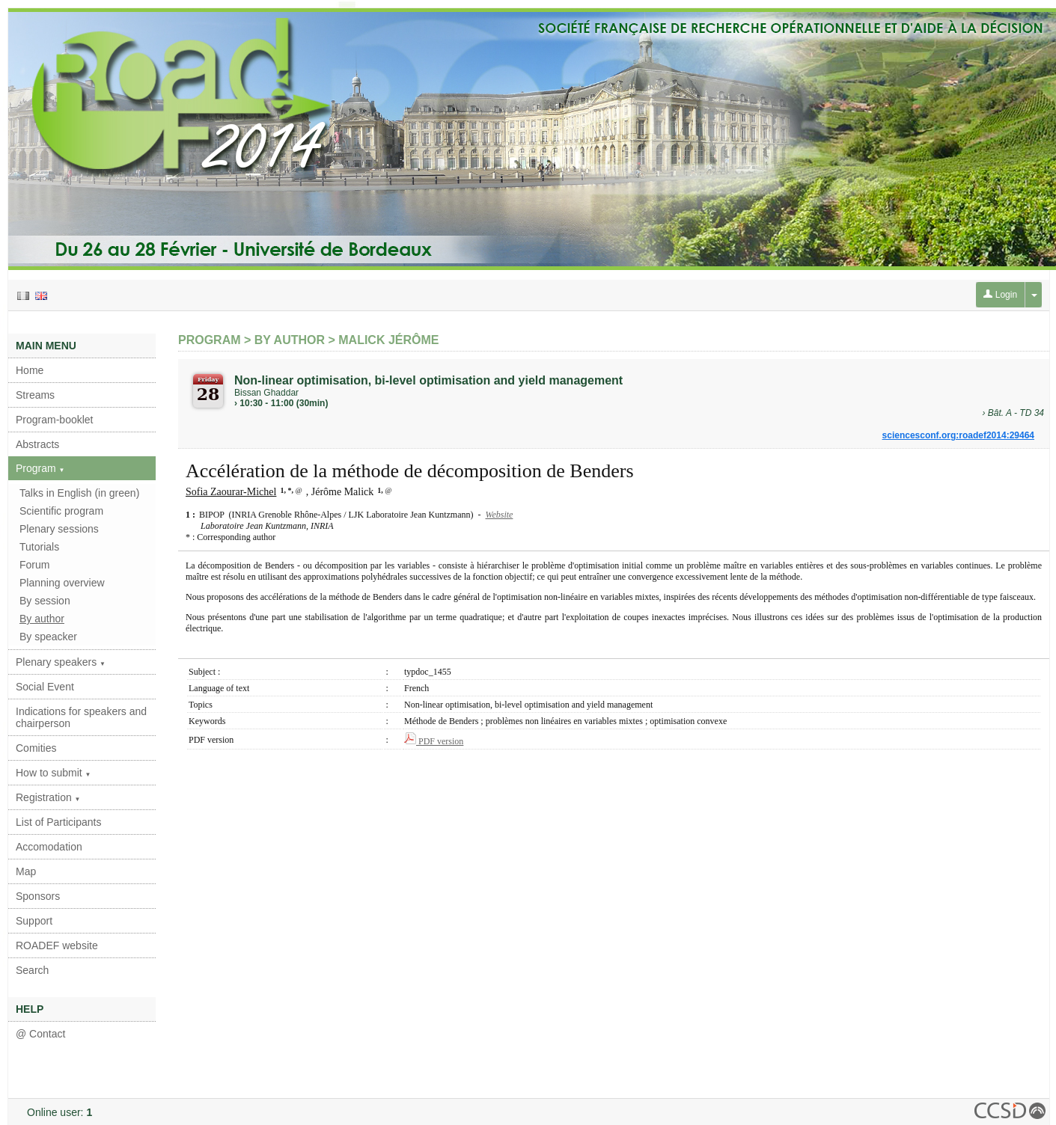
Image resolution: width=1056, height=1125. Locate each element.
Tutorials (39, 547)
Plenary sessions (59, 529)
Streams (35, 395)
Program (40, 468)
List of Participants (58, 822)
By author (41, 619)
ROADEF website (57, 945)
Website (499, 514)
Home (29, 370)
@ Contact (40, 1034)
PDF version (433, 741)
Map (26, 871)
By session (44, 601)
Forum (34, 565)
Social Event (45, 687)
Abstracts (37, 444)
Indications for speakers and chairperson (81, 717)
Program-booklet (55, 420)
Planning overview (62, 583)
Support (34, 921)
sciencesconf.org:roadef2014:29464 (958, 435)
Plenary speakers (61, 662)
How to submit (53, 773)
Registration (48, 797)
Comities (36, 748)
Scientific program (61, 511)
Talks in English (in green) (79, 493)
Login (1000, 294)
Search (32, 970)
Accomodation (49, 847)
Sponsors (38, 896)
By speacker (48, 637)
